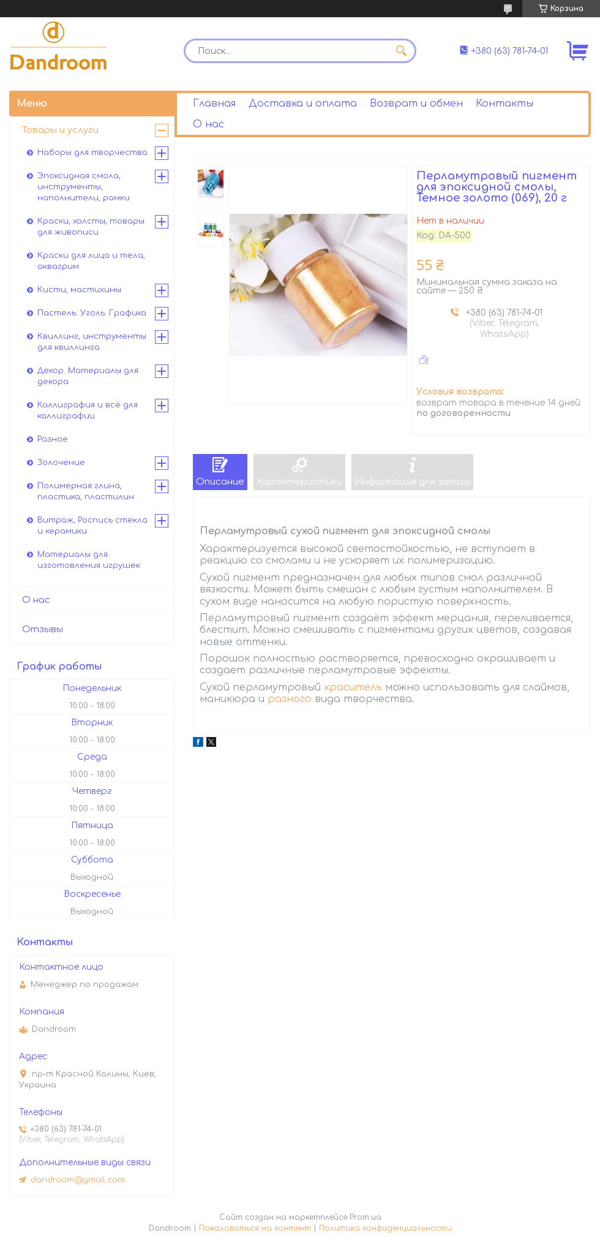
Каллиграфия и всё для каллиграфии (87, 410)
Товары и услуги (60, 130)
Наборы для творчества (92, 152)
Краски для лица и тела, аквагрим (91, 261)
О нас (208, 124)
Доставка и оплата (303, 103)
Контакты (504, 103)
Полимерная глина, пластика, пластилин (85, 491)
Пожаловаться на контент (255, 1228)
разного (290, 699)
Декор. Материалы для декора (87, 376)
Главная (214, 103)
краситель (353, 687)
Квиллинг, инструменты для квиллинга (91, 342)
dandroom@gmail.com (78, 1180)
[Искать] (401, 51)
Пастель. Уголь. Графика (91, 313)
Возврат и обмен (416, 103)
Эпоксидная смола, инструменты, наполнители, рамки (83, 187)
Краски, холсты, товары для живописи (90, 226)
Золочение (61, 462)
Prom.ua (365, 1217)
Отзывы (42, 629)
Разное (52, 439)
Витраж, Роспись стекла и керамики (92, 525)
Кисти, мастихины (79, 289)
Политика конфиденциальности (385, 1228)
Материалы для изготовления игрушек (88, 560)
